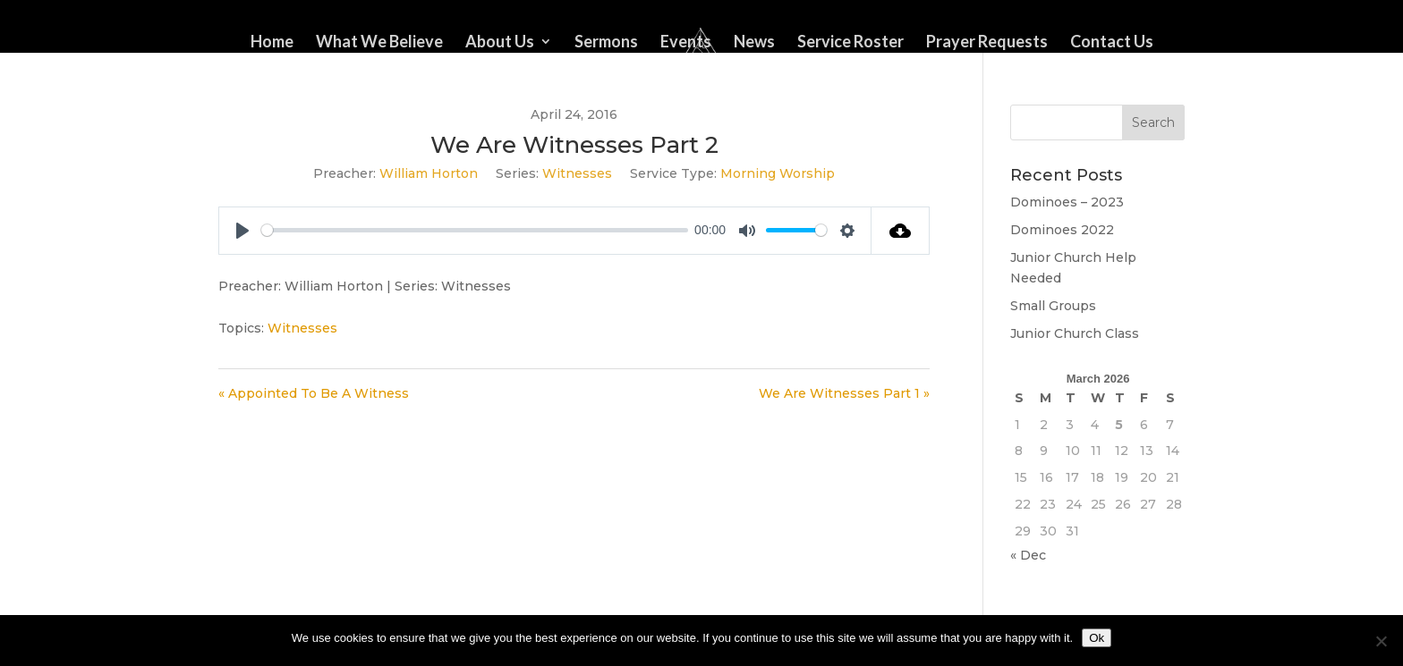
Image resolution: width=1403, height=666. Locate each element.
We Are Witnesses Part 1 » (844, 393)
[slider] (474, 230)
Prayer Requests (987, 43)
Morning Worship (777, 173)
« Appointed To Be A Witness (313, 393)
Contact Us (1111, 43)
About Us (499, 43)
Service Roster (850, 43)
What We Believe (379, 43)
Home (272, 43)
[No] (1381, 641)
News (754, 43)
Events (685, 43)
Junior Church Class (1074, 333)
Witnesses (577, 173)
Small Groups (1053, 306)
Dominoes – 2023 (1067, 202)
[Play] (242, 230)
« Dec (1028, 555)
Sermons (606, 43)
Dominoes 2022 (1062, 230)
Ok (1096, 638)
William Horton (428, 173)
